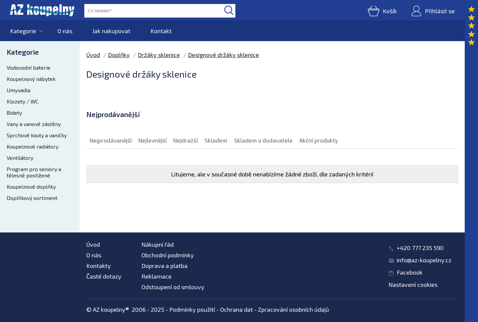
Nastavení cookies (413, 284)
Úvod (93, 54)
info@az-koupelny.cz (424, 260)
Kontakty (98, 265)
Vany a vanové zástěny (34, 124)
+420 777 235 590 (420, 247)
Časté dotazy (103, 276)
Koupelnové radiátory (32, 146)
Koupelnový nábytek (31, 79)
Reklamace (156, 276)
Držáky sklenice (159, 54)
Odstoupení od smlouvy (172, 286)
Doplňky (119, 54)
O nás (64, 30)
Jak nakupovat (111, 30)
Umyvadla (18, 90)
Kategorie (23, 30)
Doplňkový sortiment (32, 198)
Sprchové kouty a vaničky (37, 135)
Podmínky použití (192, 309)
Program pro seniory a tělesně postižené (34, 172)
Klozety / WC (23, 101)
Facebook (410, 272)
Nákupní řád (157, 244)
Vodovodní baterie (28, 67)
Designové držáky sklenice (223, 54)
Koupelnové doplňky (31, 186)
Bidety (14, 112)
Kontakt (161, 30)
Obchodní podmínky (167, 255)
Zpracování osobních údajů (293, 309)
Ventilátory (20, 158)
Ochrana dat (236, 309)
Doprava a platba (164, 265)
